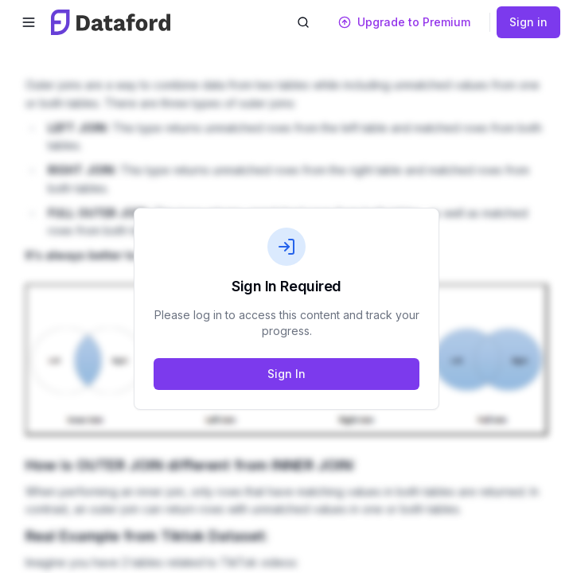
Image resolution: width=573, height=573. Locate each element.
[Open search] (303, 22)
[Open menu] (29, 22)
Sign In (286, 373)
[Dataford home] (110, 22)
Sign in (528, 22)
